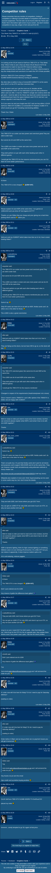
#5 (49, 222)
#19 (49, 784)
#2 (49, 119)
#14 (49, 597)
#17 (49, 708)
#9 (49, 404)
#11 (49, 486)
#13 (49, 560)
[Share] (46, 48)
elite (4, 36)
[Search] (49, 3)
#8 (49, 352)
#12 (49, 515)
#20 (49, 813)
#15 (49, 638)
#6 (49, 251)
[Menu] (3, 2)
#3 (49, 165)
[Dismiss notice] (48, 8)
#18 (49, 745)
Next (27, 40)
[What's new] (45, 3)
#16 (49, 678)
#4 (49, 194)
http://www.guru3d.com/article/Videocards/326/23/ (18, 474)
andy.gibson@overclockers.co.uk (19, 671)
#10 (49, 432)
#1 (49, 48)
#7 (49, 319)
